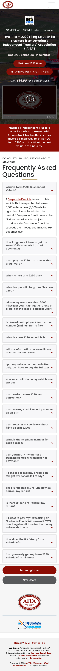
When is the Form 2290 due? (29, 275)
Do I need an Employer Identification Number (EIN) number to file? (29, 324)
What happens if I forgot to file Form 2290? (29, 289)
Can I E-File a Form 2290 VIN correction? (29, 396)
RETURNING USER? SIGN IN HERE (30, 71)
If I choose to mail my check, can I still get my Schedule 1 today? (29, 474)
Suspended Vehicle (19, 199)
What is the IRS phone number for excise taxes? (29, 441)
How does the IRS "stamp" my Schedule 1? (29, 541)
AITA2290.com (34, 663)
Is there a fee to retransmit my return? (29, 504)
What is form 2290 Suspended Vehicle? (29, 188)
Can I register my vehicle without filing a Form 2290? (29, 426)
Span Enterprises (29, 655)
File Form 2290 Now (29, 63)
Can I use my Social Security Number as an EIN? (29, 411)
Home (17, 642)
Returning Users (29, 570)
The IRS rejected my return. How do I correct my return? (29, 489)
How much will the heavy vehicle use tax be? (29, 381)
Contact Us (38, 642)
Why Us (26, 642)
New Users (29, 580)
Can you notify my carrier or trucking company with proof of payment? (29, 458)
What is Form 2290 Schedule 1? (29, 337)
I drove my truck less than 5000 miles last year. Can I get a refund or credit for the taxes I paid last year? (29, 306)
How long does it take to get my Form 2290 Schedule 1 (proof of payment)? (29, 245)
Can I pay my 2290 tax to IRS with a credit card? (29, 262)
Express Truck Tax (41, 653)
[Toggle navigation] (51, 5)
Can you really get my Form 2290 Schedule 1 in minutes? (29, 556)
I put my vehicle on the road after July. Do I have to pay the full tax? (29, 366)
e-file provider (34, 658)
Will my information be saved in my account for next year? (29, 351)
